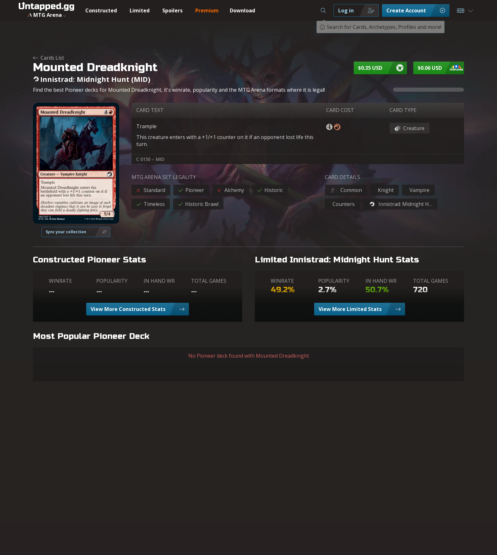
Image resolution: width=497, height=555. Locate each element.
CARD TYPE (403, 110)
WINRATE (60, 280)
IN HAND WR (159, 280)
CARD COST (340, 110)
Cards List (48, 57)
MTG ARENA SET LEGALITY (164, 177)
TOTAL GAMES (208, 280)
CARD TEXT (150, 110)
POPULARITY (111, 280)
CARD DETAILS (342, 177)
